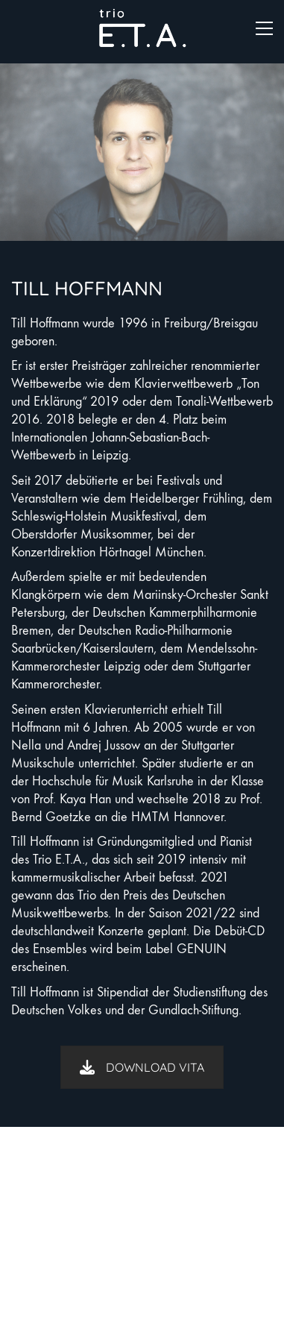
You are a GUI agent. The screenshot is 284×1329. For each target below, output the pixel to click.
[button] (264, 28)
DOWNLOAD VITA (142, 1067)
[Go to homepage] (142, 28)
